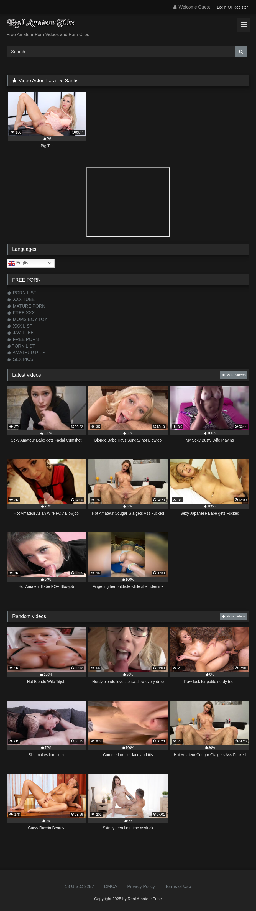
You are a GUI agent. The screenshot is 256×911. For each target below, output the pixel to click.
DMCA (110, 886)
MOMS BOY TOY (27, 319)
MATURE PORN (26, 306)
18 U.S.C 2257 (79, 886)
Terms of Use (178, 886)
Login (221, 7)
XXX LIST (19, 326)
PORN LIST (21, 292)
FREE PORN (23, 339)
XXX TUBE (21, 299)
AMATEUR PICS (26, 352)
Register (241, 7)
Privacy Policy (141, 886)
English (19, 263)
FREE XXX (21, 312)
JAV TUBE (20, 332)
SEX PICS (20, 359)
